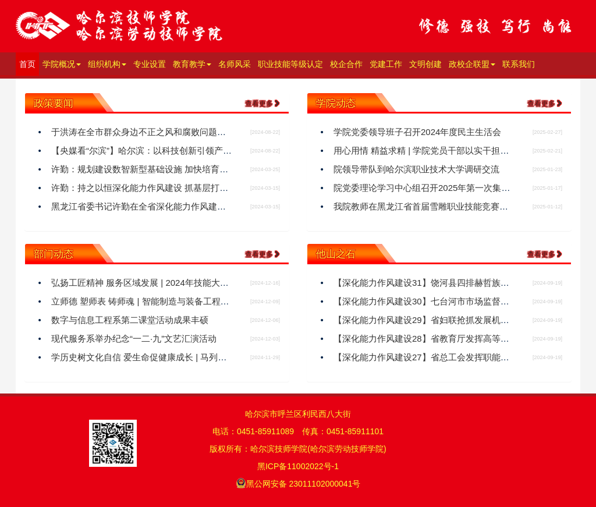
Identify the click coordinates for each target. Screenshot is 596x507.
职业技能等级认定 (290, 64)
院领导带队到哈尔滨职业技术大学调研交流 (416, 169)
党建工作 (386, 64)
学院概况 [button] (61, 64)
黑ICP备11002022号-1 (298, 466)
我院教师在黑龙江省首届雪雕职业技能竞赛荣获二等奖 (438, 206)
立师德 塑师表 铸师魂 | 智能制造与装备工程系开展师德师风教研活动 (184, 301)
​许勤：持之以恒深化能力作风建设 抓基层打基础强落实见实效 (170, 188)
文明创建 (425, 64)
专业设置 (149, 64)
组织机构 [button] (107, 64)
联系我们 (518, 64)
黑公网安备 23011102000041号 (298, 483)
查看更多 (262, 104)
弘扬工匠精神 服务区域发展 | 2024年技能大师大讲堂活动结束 (170, 283)
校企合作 (346, 64)
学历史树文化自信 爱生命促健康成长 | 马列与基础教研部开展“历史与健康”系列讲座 (211, 357)
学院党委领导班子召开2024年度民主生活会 (417, 132)
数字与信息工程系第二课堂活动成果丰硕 (129, 320)
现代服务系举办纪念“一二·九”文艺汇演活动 (134, 338)
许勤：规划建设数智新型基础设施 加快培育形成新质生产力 (166, 169)
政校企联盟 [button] (472, 64)
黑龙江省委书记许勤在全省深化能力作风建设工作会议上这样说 (173, 206)
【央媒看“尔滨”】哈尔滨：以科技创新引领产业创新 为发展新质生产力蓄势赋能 (203, 150)
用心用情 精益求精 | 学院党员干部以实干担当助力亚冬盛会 (447, 150)
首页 (29, 63)
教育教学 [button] (192, 64)
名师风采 (234, 64)
